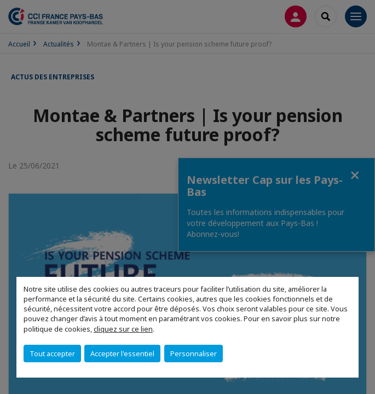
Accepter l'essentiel (122, 353)
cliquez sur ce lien (123, 329)
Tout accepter (52, 353)
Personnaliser (193, 353)
